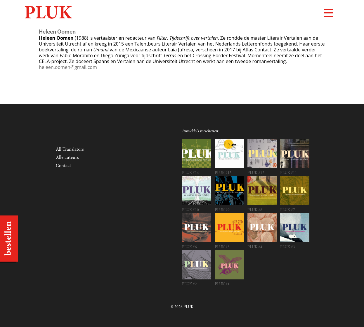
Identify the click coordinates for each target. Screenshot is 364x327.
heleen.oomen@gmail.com (68, 67)
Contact (63, 166)
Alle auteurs (67, 157)
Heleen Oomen (57, 32)
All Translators (70, 149)
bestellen (8, 238)
